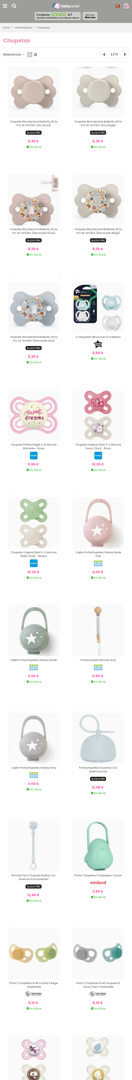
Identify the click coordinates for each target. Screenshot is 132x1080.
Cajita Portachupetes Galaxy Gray (33, 767)
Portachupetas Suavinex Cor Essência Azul (98, 769)
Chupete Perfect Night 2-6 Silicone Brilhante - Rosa (34, 446)
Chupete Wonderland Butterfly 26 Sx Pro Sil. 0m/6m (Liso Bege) (98, 123)
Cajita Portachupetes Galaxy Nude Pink (98, 554)
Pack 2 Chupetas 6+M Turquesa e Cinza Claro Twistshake (98, 985)
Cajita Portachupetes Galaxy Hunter (33, 660)
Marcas (90, 16)
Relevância (14, 54)
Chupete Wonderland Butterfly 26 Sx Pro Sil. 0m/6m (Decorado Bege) (98, 231)
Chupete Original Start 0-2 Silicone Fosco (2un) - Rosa (98, 446)
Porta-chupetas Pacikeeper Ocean (98, 875)
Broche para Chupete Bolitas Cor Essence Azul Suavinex (34, 877)
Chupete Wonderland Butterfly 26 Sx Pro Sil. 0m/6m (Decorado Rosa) (33, 231)
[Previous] (104, 54)
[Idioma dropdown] (117, 6)
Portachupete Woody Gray (98, 660)
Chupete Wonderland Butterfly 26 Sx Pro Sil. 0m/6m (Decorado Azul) (33, 338)
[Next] (125, 54)
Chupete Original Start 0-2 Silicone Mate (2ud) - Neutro (34, 554)
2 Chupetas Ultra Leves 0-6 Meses (98, 337)
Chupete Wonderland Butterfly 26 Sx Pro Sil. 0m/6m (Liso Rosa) (33, 123)
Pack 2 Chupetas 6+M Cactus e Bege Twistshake (33, 985)
